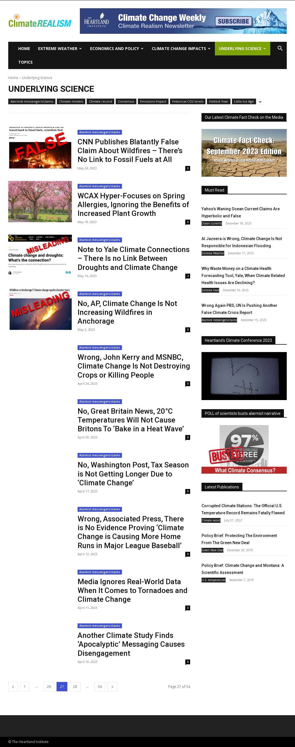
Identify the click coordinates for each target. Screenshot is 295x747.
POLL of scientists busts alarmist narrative (243, 413)
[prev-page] (13, 686)
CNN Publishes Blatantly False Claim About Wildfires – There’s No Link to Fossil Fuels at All (130, 151)
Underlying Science (242, 48)
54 (100, 686)
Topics (25, 62)
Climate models (71, 101)
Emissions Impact (153, 101)
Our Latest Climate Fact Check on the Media (244, 117)
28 (75, 686)
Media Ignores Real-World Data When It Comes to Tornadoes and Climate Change (133, 590)
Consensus (126, 101)
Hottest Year (218, 101)
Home (24, 48)
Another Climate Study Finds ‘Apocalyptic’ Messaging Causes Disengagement (131, 644)
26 (49, 686)
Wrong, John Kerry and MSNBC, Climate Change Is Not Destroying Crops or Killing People (134, 366)
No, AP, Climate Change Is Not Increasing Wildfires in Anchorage (127, 312)
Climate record (100, 101)
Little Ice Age (244, 101)
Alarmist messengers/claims (31, 101)
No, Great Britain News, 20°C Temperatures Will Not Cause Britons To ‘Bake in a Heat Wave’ (131, 420)
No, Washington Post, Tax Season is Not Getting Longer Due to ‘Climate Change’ (133, 474)
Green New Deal (212, 550)
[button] (280, 49)
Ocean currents (211, 223)
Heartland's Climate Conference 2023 (238, 340)
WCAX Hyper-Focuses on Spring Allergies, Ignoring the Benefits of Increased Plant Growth (133, 205)
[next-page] (112, 686)
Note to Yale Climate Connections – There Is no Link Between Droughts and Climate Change (134, 258)
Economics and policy (117, 48)
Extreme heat (210, 290)
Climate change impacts (181, 48)
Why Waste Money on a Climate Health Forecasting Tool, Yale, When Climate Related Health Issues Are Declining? (243, 275)
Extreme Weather (60, 48)
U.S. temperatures (213, 580)
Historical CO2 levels (187, 101)
